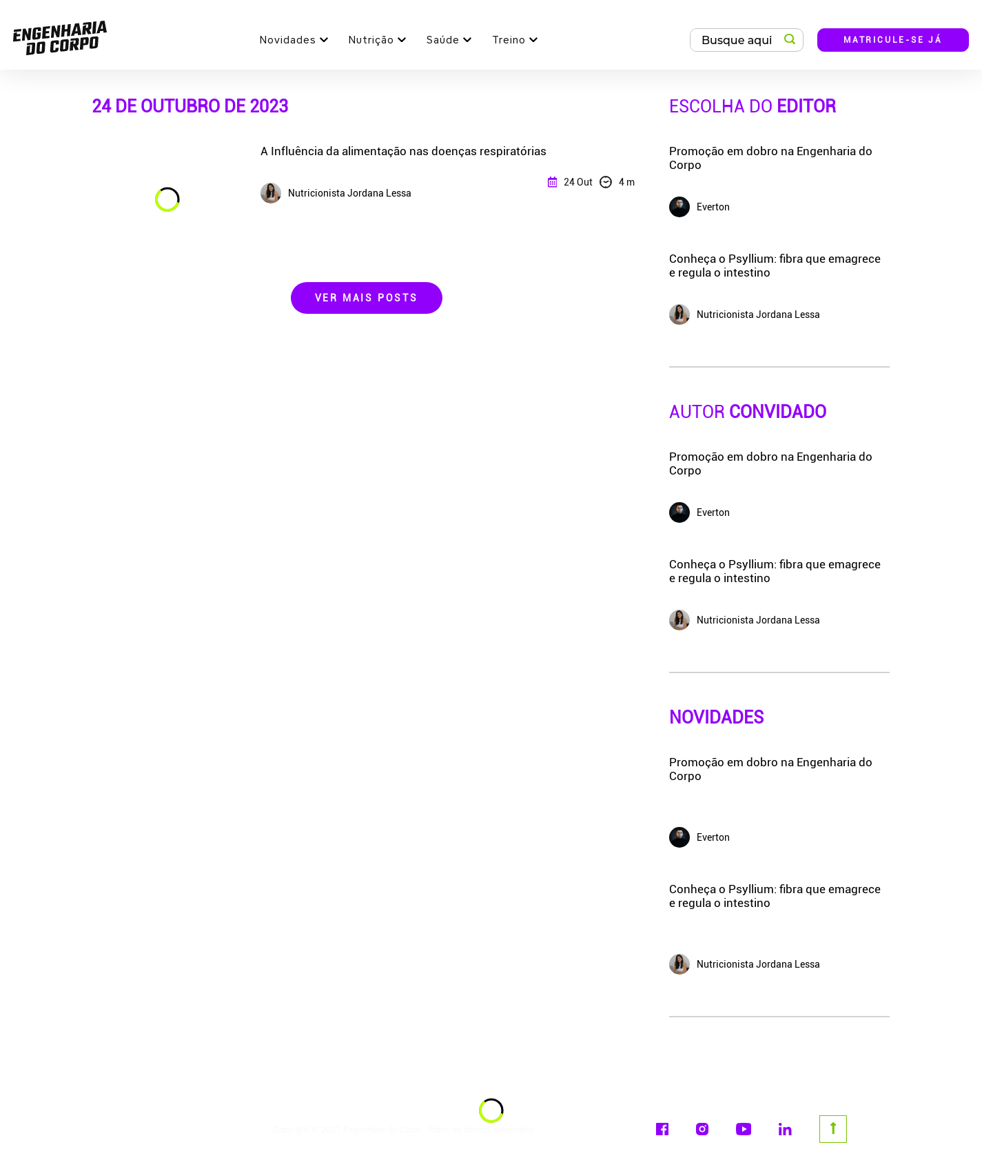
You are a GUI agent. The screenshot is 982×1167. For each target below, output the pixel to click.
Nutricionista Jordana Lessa (744, 964)
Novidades (288, 40)
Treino (509, 40)
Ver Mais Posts (366, 297)
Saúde (443, 40)
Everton (699, 837)
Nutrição (371, 40)
